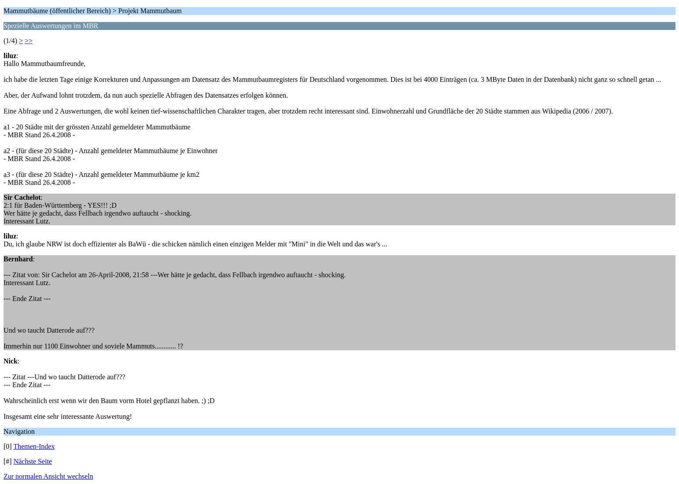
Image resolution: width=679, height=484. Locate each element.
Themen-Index (33, 446)
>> (29, 40)
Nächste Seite (33, 461)
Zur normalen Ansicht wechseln (48, 476)
